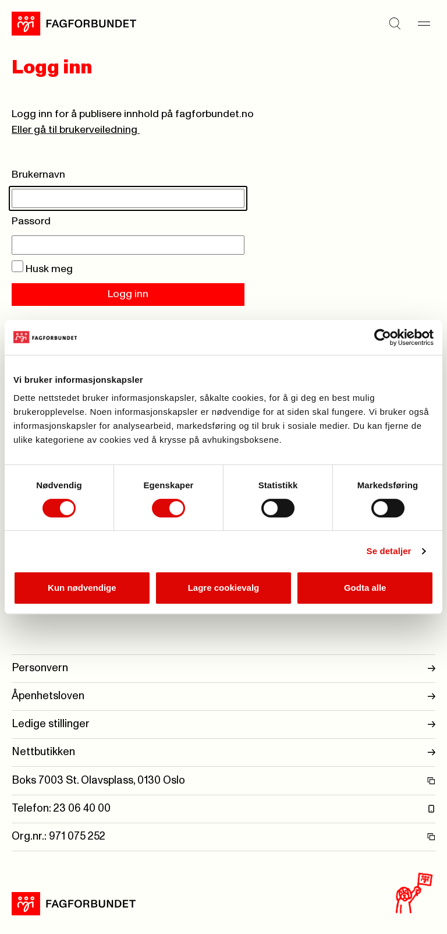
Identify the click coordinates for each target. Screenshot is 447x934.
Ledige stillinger (223, 724)
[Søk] (394, 23)
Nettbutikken (223, 752)
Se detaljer (389, 551)
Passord (31, 221)
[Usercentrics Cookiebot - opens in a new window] (383, 337)
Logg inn (128, 294)
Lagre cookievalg (224, 588)
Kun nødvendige (82, 588)
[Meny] (423, 23)
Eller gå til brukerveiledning (76, 130)
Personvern (223, 668)
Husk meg (42, 269)
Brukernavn (38, 175)
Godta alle (365, 588)
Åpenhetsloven (223, 696)
